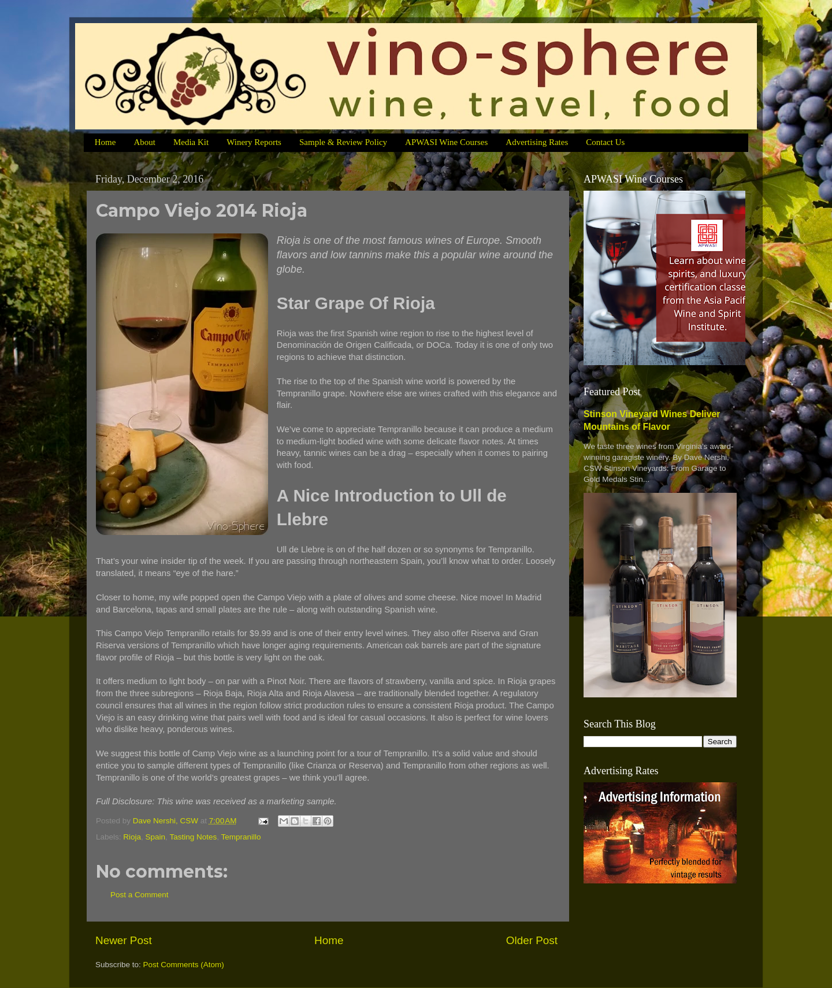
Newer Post (123, 940)
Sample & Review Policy (343, 142)
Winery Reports (253, 142)
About (144, 142)
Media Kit (191, 142)
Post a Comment (139, 894)
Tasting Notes (193, 837)
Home (105, 142)
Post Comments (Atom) (183, 964)
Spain (156, 837)
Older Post (532, 940)
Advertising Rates (537, 142)
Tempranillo (241, 837)
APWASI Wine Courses (446, 142)
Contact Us (605, 142)
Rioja (132, 837)
